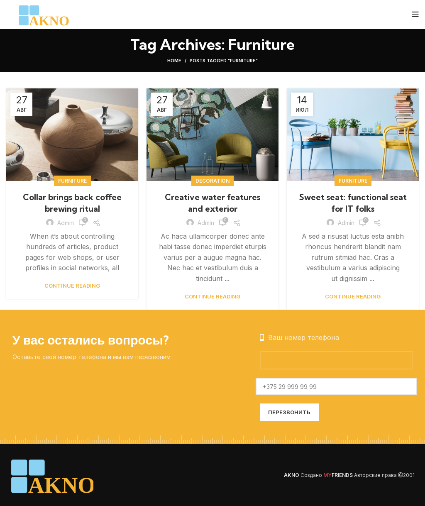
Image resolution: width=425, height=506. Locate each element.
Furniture (72, 181)
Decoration (212, 181)
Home (174, 61)
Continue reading (72, 285)
